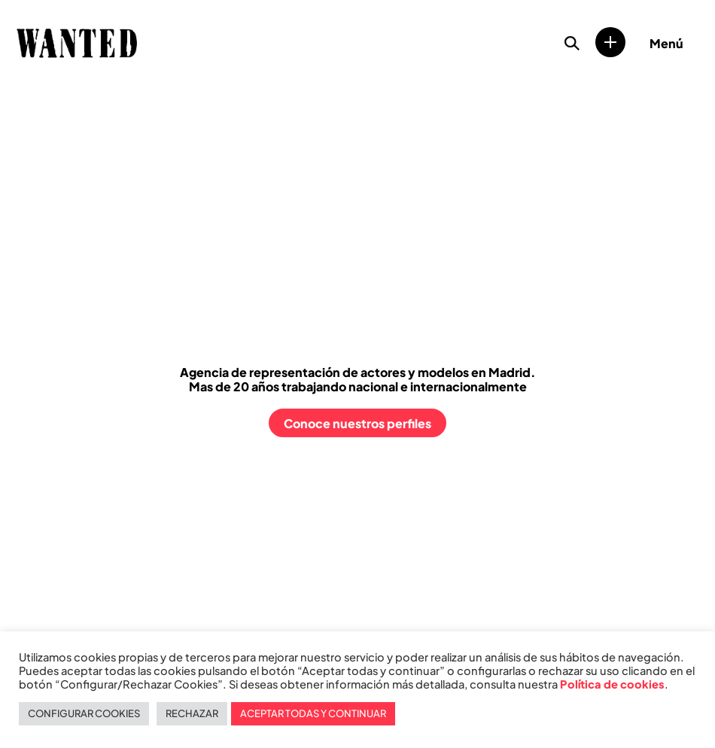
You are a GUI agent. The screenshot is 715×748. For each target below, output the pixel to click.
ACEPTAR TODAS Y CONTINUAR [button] (313, 713)
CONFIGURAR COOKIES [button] (84, 713)
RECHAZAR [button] (192, 713)
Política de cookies (612, 684)
